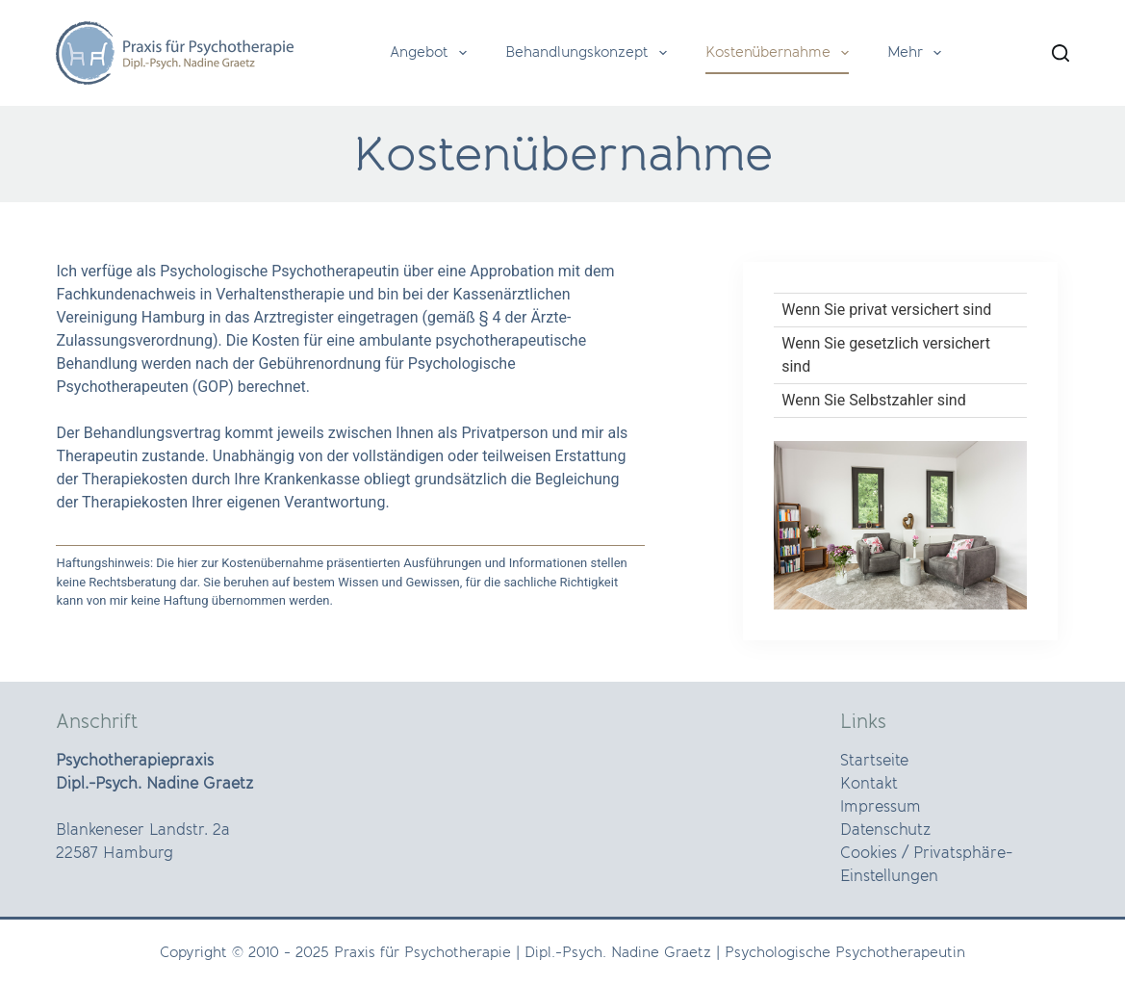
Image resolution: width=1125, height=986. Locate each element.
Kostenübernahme (781, 53)
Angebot (432, 53)
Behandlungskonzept (590, 53)
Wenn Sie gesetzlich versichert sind (885, 355)
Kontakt (869, 783)
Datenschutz (885, 830)
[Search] (1060, 53)
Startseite (874, 760)
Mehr (918, 53)
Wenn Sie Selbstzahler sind (873, 400)
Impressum (880, 807)
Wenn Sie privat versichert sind (886, 309)
